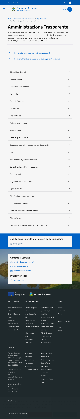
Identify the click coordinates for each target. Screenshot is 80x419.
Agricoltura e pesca (31, 307)
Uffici (9, 311)
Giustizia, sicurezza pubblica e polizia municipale (47, 310)
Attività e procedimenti (18, 123)
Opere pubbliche (16, 188)
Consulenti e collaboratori (19, 86)
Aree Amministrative (15, 307)
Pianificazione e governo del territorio (24, 196)
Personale (14, 94)
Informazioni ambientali (19, 203)
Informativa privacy (47, 360)
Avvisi (60, 314)
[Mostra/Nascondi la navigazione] (4, 9)
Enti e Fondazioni (13, 326)
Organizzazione (16, 79)
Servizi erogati (15, 174)
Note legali (44, 366)
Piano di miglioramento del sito (47, 379)
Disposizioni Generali (18, 72)
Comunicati (61, 311)
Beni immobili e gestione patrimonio (23, 159)
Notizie (60, 307)
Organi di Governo (14, 314)
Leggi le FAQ (29, 353)
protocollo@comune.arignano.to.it (15, 378)
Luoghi (60, 327)
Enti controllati (15, 115)
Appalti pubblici (30, 320)
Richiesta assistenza (31, 369)
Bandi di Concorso (17, 101)
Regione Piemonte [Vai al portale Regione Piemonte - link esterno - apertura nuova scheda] (13, 3)
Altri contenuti (15, 218)
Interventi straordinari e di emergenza (24, 210)
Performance (15, 108)
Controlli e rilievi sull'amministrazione (24, 167)
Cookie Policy (45, 363)
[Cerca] (69, 9)
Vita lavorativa (46, 342)
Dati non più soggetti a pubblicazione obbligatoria (28, 225)
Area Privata (12, 401)
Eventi (60, 330)
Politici (10, 317)
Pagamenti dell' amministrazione (22, 181)
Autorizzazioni (29, 323)
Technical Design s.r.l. (21, 413)
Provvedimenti (15, 130)
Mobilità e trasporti (47, 323)
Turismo (43, 339)
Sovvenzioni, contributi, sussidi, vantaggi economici (29, 145)
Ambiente (28, 311)
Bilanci (12, 152)
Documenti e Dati (13, 330)
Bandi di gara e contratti (19, 137)
